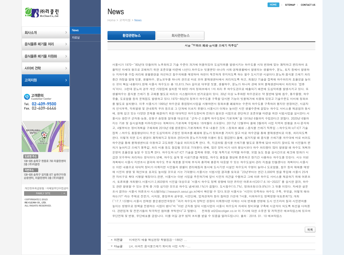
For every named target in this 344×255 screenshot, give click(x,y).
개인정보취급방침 (34, 188)
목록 (310, 229)
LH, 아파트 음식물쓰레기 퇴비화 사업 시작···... (159, 246)
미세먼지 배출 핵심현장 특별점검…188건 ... (158, 240)
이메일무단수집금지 (58, 188)
